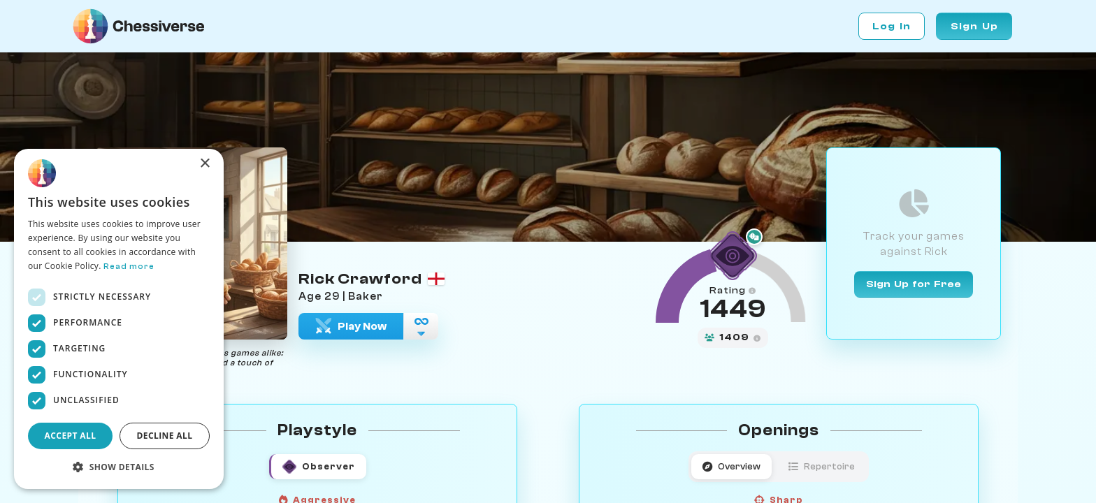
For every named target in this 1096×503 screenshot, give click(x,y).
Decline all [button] (165, 436)
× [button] (204, 164)
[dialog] (119, 319)
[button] (119, 466)
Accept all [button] (70, 436)
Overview (731, 466)
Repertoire (821, 466)
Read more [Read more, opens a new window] (128, 266)
